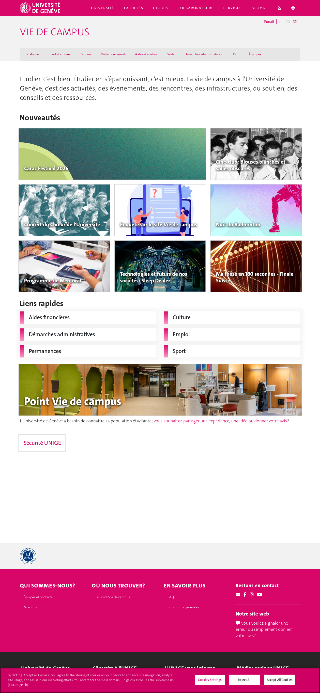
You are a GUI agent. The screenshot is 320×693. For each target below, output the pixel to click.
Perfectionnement (113, 54)
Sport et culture (59, 54)
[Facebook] (245, 595)
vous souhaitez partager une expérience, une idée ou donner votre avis (220, 421)
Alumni (259, 8)
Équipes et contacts (38, 597)
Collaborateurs (195, 8)
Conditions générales (183, 607)
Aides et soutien (146, 54)
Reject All (244, 680)
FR (288, 22)
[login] (279, 7)
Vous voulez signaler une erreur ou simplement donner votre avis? (264, 629)
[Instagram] (252, 595)
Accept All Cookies (279, 680)
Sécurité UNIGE (42, 443)
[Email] (238, 595)
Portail (268, 21)
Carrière (85, 54)
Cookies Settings (210, 680)
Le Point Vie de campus (112, 597)
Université (102, 8)
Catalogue (32, 54)
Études (160, 8)
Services (232, 8)
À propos (254, 54)
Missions (30, 607)
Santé (170, 54)
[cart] (293, 7)
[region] (160, 680)
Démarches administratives (203, 54)
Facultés (133, 8)
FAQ (171, 597)
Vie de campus (54, 32)
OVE (235, 54)
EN (295, 22)
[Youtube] (259, 595)
